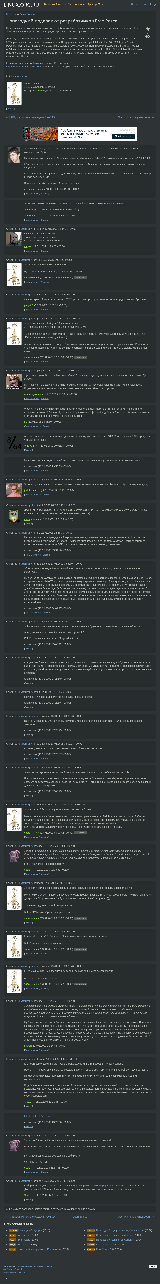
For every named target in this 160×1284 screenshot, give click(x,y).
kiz (25, 421)
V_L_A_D (29, 445)
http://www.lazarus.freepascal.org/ (25, 66)
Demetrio (40, 90)
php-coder (29, 189)
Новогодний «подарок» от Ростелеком (39, 1249)
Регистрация (139, 4)
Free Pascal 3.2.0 (106, 1244)
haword (28, 1045)
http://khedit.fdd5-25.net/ (37, 1116)
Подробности (19, 76)
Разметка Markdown (43, 1266)
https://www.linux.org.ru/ (14, 1272)
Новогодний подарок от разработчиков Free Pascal (62, 21)
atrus (27, 519)
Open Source (27, 14)
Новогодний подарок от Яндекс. (114, 1235)
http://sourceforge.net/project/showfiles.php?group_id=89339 (92, 1185)
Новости (49, 4)
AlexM (27, 215)
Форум (82, 4)
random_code (32, 394)
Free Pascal (23, 1235)
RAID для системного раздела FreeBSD (32, 117)
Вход (153, 4)
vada (27, 83)
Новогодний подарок (30, 1230)
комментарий (25, 229)
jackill (27, 490)
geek (27, 869)
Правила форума (24, 1266)
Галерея (61, 4)
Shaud (27, 1101)
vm (26, 246)
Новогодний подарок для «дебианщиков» (120, 1230)
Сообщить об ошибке (13, 1269)
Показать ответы (33, 426)
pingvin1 (29, 305)
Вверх (153, 1266)
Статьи (72, 4)
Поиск (102, 4)
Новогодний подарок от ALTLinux (115, 1239)
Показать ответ (32, 193)
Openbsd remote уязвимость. (134, 117)
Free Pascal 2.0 (105, 1249)
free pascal (23, 1244)
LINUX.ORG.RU (21, 4)
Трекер (92, 4)
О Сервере (8, 1266)
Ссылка (10, 109)
